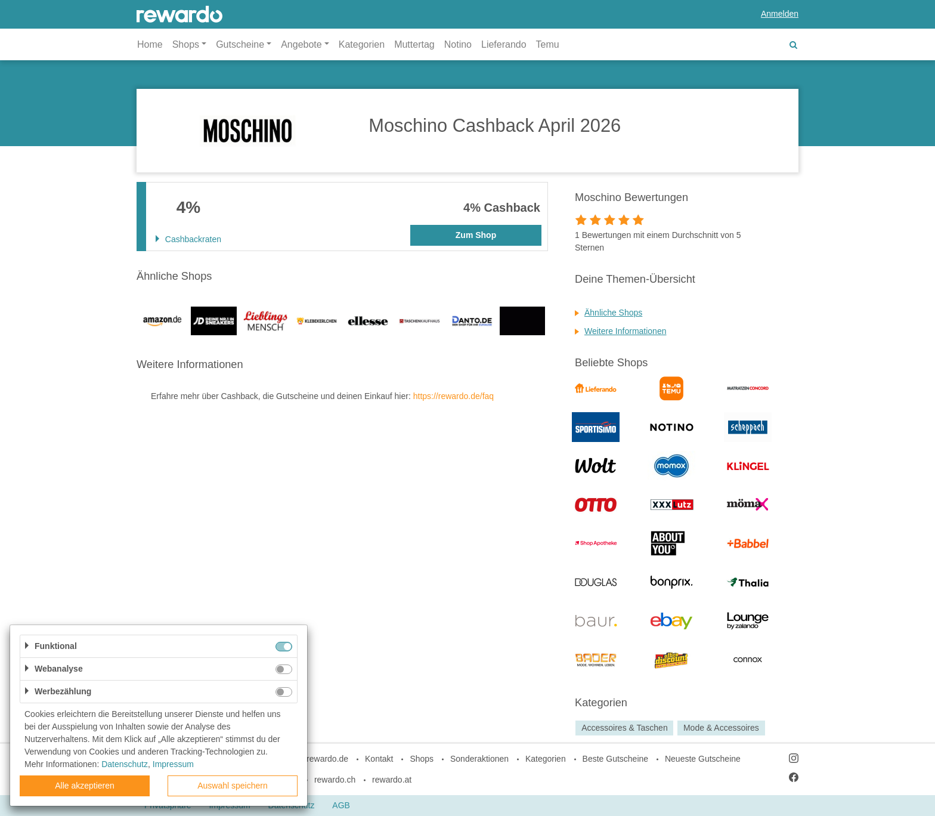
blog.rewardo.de (318, 759)
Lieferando (504, 44)
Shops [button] (185, 44)
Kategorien (362, 44)
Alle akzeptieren (84, 785)
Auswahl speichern (232, 785)
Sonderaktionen (479, 759)
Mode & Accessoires (721, 727)
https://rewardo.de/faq (453, 396)
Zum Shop (476, 235)
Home (150, 44)
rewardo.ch (334, 779)
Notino (458, 44)
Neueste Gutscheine (703, 759)
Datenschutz (124, 764)
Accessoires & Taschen (624, 727)
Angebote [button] (301, 44)
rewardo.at (391, 779)
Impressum (173, 764)
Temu (547, 44)
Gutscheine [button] (240, 44)
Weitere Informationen (625, 331)
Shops (422, 759)
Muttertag (414, 44)
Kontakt (379, 759)
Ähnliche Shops (613, 312)
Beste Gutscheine (616, 759)
